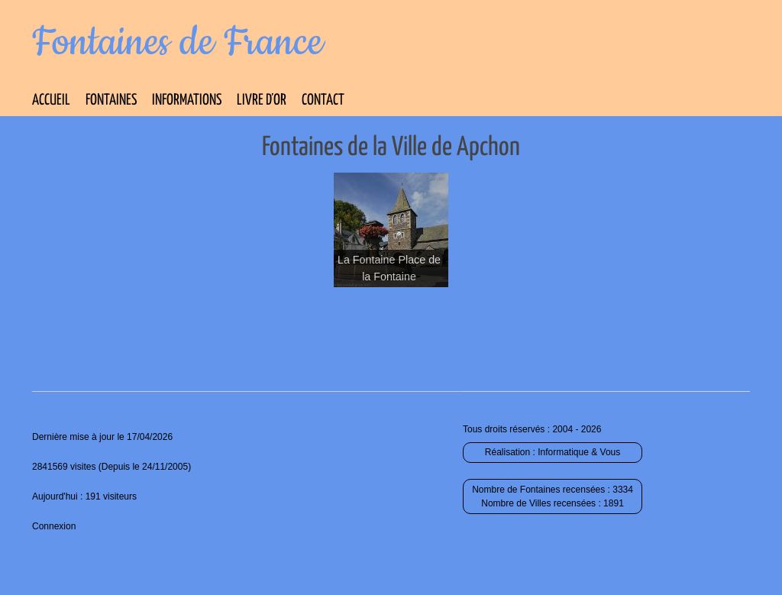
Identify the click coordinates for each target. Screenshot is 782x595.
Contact (323, 100)
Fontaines (111, 100)
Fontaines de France (177, 42)
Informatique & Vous (579, 452)
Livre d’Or (261, 100)
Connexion (54, 526)
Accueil (51, 100)
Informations (186, 100)
